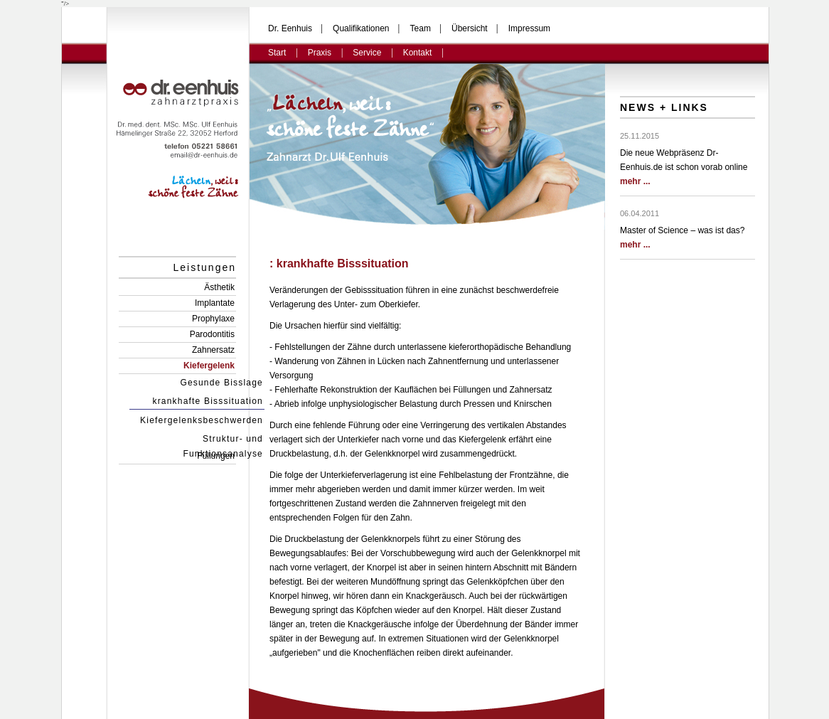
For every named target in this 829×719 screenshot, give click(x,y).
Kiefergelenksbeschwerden (201, 420)
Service (367, 53)
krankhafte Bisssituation (207, 401)
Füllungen (216, 456)
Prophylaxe (213, 319)
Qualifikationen (361, 28)
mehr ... (635, 181)
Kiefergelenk (209, 366)
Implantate (215, 303)
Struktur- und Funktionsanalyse (223, 440)
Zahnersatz (213, 350)
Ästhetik (219, 287)
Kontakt (417, 53)
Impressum (529, 28)
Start (277, 53)
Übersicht (469, 28)
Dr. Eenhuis (290, 28)
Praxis (319, 53)
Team (420, 28)
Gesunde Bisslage (221, 383)
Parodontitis (212, 334)
